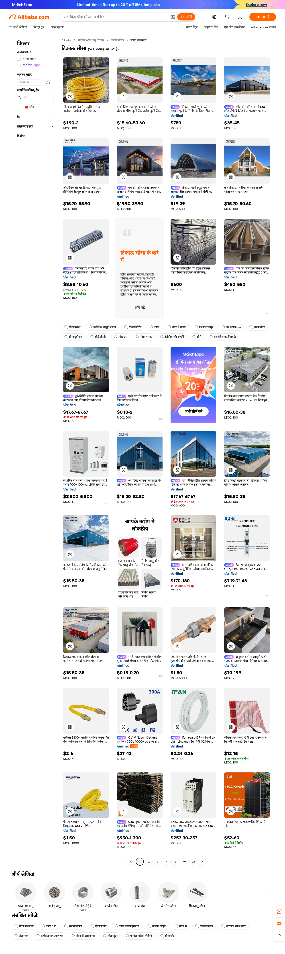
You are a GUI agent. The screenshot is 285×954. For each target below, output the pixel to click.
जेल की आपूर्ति (156, 926)
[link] (279, 912)
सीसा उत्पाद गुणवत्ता (127, 926)
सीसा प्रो (181, 926)
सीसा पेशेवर (72, 327)
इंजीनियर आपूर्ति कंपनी (102, 327)
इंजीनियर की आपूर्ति (172, 337)
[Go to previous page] (131, 862)
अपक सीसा (257, 327)
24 (193, 861)
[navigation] (34, 451)
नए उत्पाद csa (231, 327)
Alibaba (66, 40)
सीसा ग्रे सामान (177, 327)
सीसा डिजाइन (204, 926)
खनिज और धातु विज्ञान (91, 40)
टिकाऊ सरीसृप (204, 327)
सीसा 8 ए (49, 926)
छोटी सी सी (98, 337)
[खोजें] (186, 16)
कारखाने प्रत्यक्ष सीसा (233, 926)
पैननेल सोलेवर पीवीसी (139, 936)
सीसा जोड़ (167, 936)
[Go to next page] (202, 862)
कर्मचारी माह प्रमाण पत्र (50, 936)
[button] (172, 17)
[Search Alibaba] (115, 16)
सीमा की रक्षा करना (83, 936)
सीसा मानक (144, 337)
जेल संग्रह (21, 936)
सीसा (154, 327)
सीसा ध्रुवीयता (73, 337)
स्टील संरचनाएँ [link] (138, 40)
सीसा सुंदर (110, 936)
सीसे (196, 337)
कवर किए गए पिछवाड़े (223, 337)
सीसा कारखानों (23, 926)
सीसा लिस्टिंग (132, 327)
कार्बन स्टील (117, 40)
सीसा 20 (120, 337)
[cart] (227, 17)
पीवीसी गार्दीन (73, 926)
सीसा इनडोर (98, 926)
